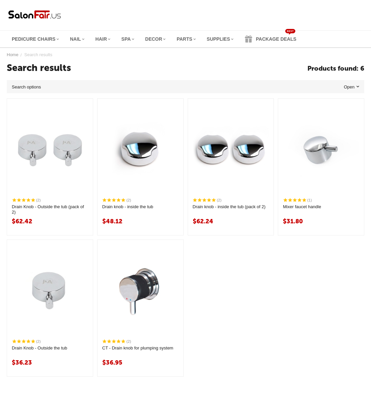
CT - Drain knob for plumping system (137, 347)
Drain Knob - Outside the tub (39, 347)
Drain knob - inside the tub (127, 206)
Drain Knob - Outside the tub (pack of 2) (48, 209)
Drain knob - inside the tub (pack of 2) (229, 206)
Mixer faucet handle (302, 206)
